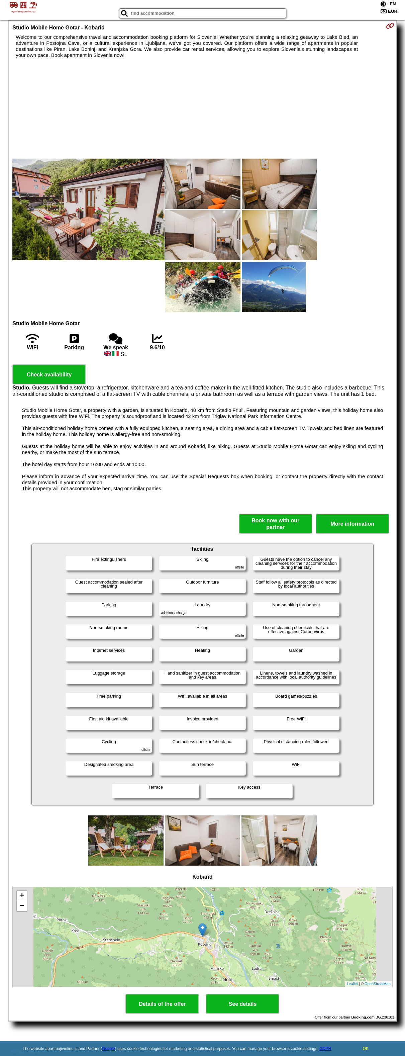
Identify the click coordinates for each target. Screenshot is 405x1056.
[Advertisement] (202, 108)
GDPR (325, 1048)
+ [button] (22, 896)
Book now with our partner (275, 524)
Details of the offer (162, 1004)
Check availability (49, 374)
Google (108, 1048)
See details (243, 1004)
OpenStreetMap (378, 984)
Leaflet (352, 984)
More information (352, 524)
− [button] (22, 906)
